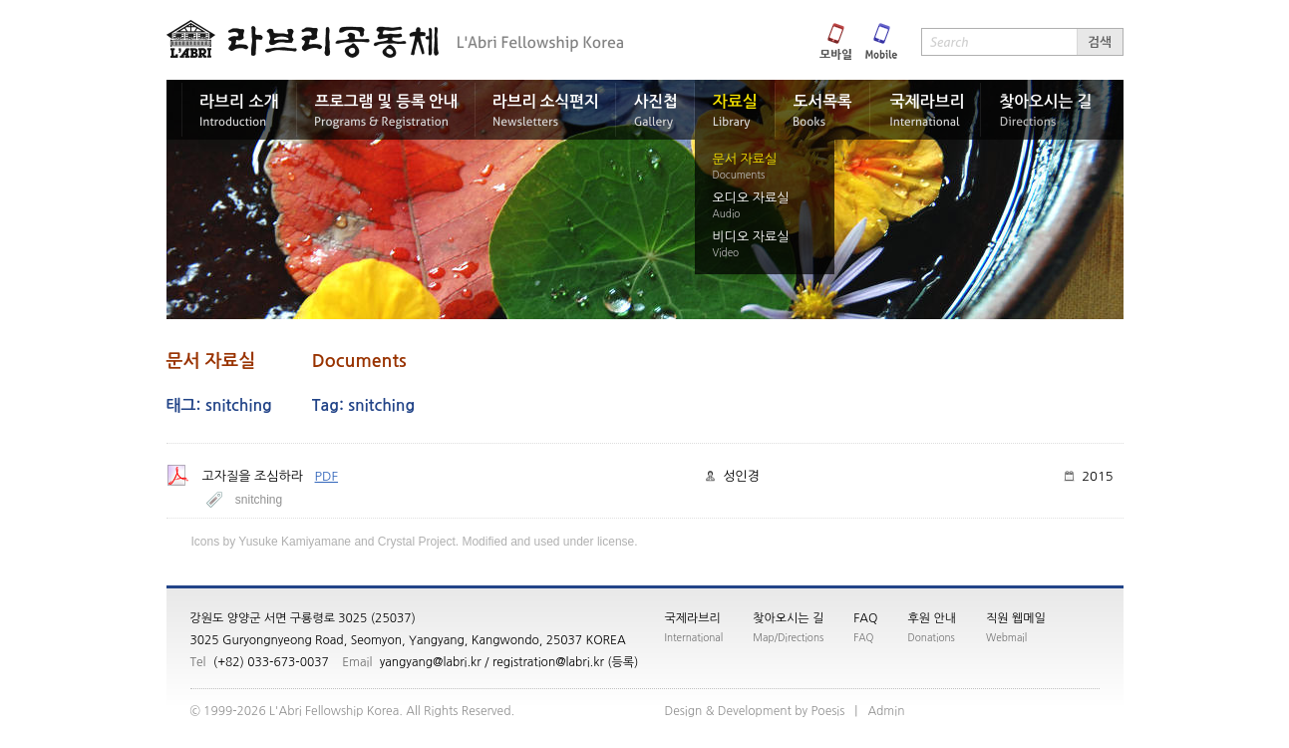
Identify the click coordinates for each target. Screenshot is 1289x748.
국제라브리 (693, 618)
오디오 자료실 (751, 197)
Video (726, 252)
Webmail (1006, 637)
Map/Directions (788, 637)
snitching (258, 500)
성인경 (741, 476)
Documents (739, 175)
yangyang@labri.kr (431, 662)
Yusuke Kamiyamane (294, 542)
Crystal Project (417, 542)
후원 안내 (932, 618)
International (694, 637)
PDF (327, 476)
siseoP (827, 711)
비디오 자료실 (751, 236)
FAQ (865, 618)
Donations (931, 637)
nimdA (885, 711)
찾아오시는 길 (788, 618)
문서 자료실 (745, 159)
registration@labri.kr (548, 662)
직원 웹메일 (1016, 618)
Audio (727, 213)
